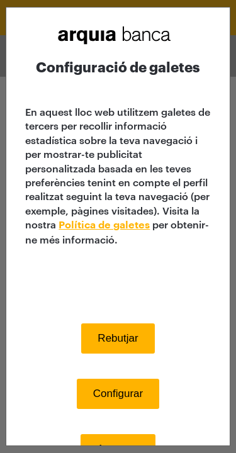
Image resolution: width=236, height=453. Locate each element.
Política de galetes (104, 225)
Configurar (118, 394)
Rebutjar (118, 338)
